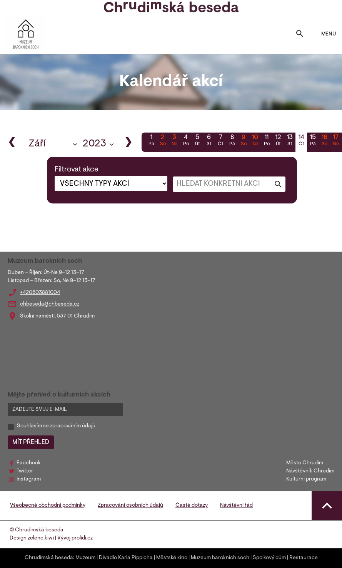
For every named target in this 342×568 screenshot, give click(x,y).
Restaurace (303, 558)
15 (313, 141)
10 (255, 141)
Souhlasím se (56, 426)
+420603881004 (40, 293)
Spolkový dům (269, 558)
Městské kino (171, 558)
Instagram (29, 479)
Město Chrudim (304, 463)
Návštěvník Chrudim (310, 471)
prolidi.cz (82, 538)
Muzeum (85, 558)
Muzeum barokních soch (220, 558)
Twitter (25, 471)
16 (324, 141)
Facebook (29, 463)
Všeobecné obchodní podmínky (47, 505)
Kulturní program (306, 479)
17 (336, 141)
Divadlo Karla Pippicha (126, 558)
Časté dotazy (191, 505)
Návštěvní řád (236, 505)
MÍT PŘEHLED (30, 442)
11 (266, 141)
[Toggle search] (299, 34)
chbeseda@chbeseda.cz (49, 304)
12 (278, 141)
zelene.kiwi (41, 538)
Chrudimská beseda (49, 558)
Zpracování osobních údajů (130, 505)
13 (289, 141)
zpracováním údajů (72, 426)
